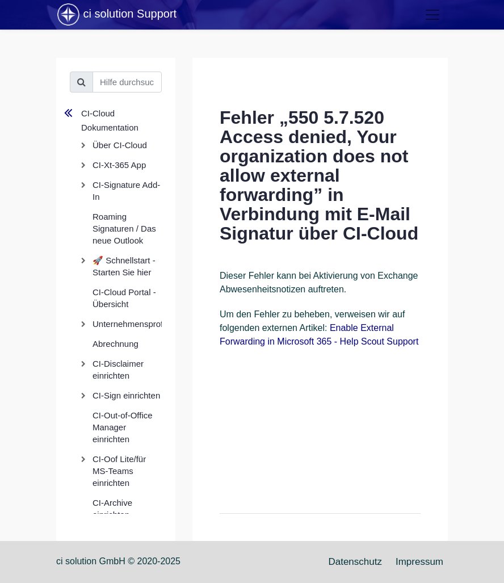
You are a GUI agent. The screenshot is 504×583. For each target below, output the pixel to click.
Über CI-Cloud (120, 145)
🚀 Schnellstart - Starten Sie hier (124, 266)
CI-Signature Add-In (126, 191)
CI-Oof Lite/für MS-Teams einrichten (119, 471)
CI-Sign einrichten (126, 395)
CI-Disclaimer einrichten (118, 369)
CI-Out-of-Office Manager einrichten (123, 427)
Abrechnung (115, 344)
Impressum (419, 561)
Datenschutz (355, 561)
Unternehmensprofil (127, 324)
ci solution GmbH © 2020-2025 (118, 561)
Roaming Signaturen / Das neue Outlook (124, 228)
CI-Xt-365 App (119, 165)
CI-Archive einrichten (112, 508)
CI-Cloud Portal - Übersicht (124, 298)
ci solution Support (116, 15)
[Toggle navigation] (432, 15)
